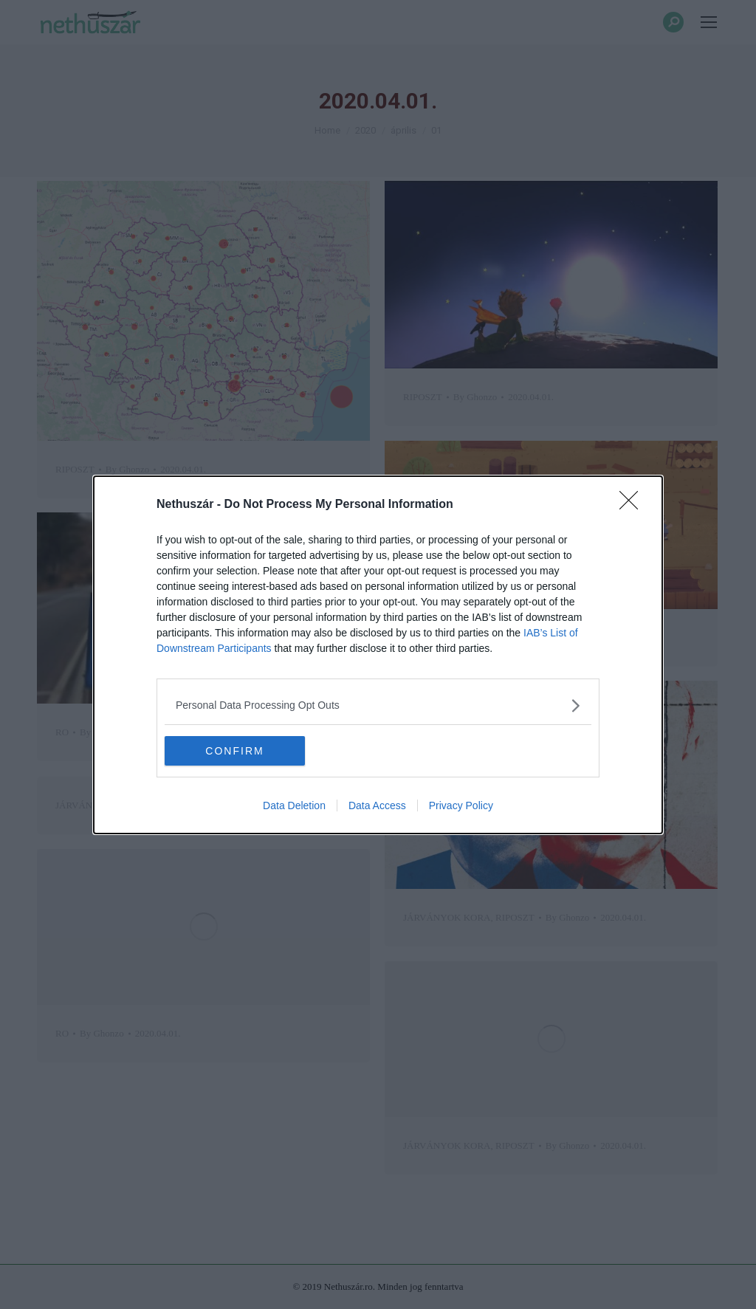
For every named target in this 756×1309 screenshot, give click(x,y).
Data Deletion (294, 805)
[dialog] (378, 655)
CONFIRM (234, 750)
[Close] (633, 505)
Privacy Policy (461, 805)
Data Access (377, 805)
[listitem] (378, 705)
